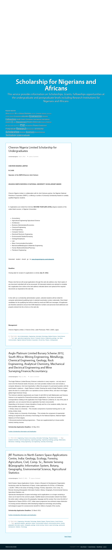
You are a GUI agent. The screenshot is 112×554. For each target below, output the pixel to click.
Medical (44, 123)
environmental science (57, 527)
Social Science (64, 337)
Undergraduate (23, 136)
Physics (35, 126)
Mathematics (37, 123)
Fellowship (45, 117)
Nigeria (15, 126)
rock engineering (44, 444)
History (23, 120)
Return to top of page (11, 551)
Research (21, 129)
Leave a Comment (34, 157)
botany (34, 527)
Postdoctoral (43, 126)
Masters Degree (42, 525)
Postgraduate (11, 129)
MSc (7, 126)
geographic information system (16, 529)
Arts (18, 114)
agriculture (12, 114)
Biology (21, 114)
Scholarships (12, 132)
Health (18, 120)
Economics (17, 117)
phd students (29, 126)
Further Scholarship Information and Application (23, 434)
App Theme (82, 551)
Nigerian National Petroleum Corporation (29, 341)
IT (12, 123)
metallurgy (26, 444)
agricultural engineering (24, 339)
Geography (29, 529)
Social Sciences (40, 133)
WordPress (99, 551)
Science (22, 133)
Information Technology (43, 337)
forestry (65, 527)
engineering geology (37, 442)
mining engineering (34, 444)
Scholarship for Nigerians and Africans (56, 85)
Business (27, 114)
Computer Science (41, 114)
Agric (16, 339)
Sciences (30, 133)
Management (21, 123)
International (37, 120)
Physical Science (55, 440)
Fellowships (11, 120)
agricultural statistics (20, 527)
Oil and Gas (43, 341)
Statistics (18, 531)
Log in (104, 551)
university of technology (56, 444)
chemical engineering (25, 442)
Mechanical (19, 444)
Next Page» (67, 540)
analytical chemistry (13, 442)
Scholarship (39, 129)
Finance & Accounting (31, 440)
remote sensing (42, 529)
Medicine (48, 123)
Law (14, 123)
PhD (22, 125)
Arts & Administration (23, 337)
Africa (7, 114)
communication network (43, 527)
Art (16, 114)
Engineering (35, 117)
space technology (56, 529)
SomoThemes (91, 551)
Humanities (29, 120)
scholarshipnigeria (13, 157)
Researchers (30, 129)
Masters (30, 123)
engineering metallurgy (50, 442)
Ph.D (19, 126)
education (25, 117)
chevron (33, 339)
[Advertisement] (56, 13)
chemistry (33, 114)
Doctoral (12, 117)
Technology (11, 136)
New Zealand (11, 126)
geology (56, 339)
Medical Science (54, 337)
